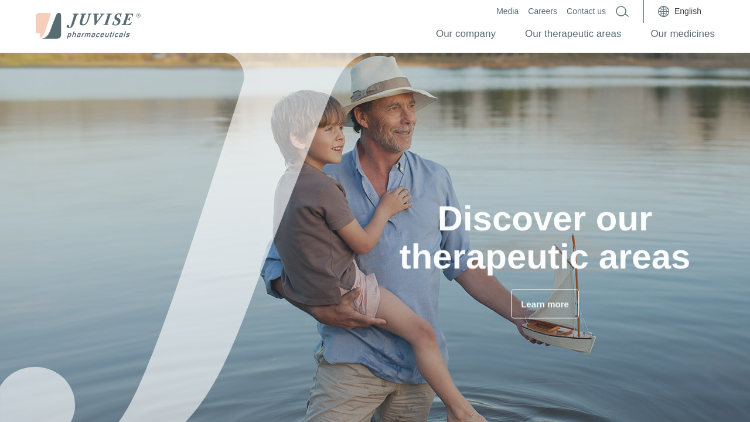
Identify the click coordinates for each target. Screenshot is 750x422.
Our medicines (682, 33)
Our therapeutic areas (573, 33)
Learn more (545, 307)
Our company (466, 33)
